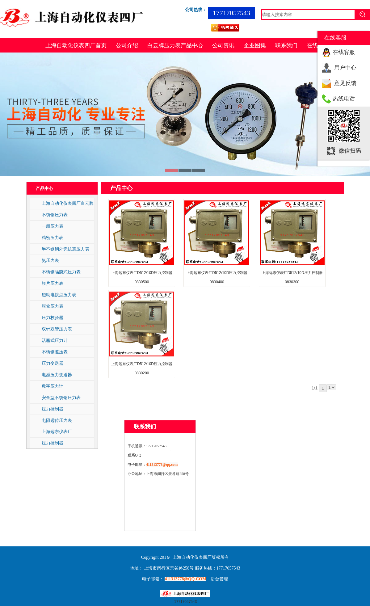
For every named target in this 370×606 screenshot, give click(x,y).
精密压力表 (52, 237)
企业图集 (255, 45)
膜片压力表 (52, 283)
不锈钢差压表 (55, 351)
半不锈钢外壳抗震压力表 (65, 248)
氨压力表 (50, 260)
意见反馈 (345, 83)
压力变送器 (52, 363)
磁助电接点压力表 (59, 294)
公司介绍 (127, 45)
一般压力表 (52, 226)
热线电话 (344, 98)
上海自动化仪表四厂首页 (76, 45)
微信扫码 (350, 151)
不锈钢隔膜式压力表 (61, 271)
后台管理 (219, 579)
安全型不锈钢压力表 (61, 397)
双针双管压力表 (57, 328)
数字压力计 (52, 386)
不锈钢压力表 (55, 214)
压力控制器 (52, 408)
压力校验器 (52, 317)
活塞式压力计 (55, 340)
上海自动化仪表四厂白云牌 (68, 203)
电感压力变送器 (57, 374)
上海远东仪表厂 (57, 431)
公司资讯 (223, 45)
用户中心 (345, 68)
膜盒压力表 (52, 306)
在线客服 (344, 52)
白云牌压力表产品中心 (175, 45)
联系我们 (286, 45)
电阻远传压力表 (57, 420)
